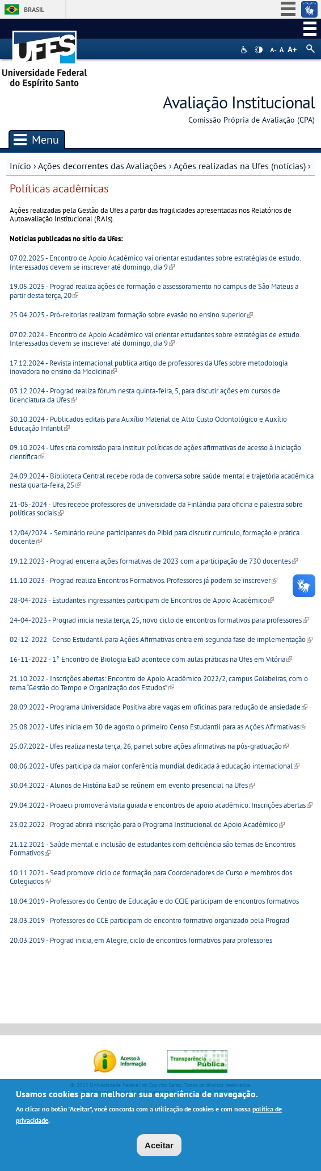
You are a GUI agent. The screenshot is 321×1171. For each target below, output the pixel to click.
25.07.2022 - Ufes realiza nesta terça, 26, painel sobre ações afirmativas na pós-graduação (149, 746)
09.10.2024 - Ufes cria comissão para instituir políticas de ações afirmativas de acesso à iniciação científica (155, 452)
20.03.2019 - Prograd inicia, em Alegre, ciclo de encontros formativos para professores (142, 940)
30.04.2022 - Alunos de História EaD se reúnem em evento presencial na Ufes (132, 785)
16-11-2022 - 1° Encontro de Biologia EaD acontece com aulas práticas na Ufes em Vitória (151, 659)
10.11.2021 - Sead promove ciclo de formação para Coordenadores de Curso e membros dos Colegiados (151, 877)
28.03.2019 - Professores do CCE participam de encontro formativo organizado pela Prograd (149, 920)
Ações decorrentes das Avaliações (102, 165)
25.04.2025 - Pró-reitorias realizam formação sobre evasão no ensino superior (131, 315)
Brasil (34, 9)
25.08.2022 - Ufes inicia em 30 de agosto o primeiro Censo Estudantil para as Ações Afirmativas (158, 727)
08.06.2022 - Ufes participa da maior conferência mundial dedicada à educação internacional (154, 766)
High (259, 50)
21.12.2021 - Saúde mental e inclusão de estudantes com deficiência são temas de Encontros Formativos (152, 849)
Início (20, 165)
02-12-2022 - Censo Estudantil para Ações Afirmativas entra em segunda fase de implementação (161, 639)
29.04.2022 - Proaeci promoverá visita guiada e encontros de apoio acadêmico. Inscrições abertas (161, 805)
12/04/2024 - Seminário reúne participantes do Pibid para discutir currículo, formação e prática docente (154, 537)
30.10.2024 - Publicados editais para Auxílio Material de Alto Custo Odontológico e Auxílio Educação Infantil (148, 423)
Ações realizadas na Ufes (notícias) (240, 165)
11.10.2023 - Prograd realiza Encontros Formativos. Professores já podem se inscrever (143, 580)
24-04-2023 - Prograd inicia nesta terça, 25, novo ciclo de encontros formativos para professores (159, 620)
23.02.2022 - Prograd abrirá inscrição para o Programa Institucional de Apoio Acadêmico (147, 824)
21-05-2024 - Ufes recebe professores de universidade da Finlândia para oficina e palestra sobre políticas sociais (156, 509)
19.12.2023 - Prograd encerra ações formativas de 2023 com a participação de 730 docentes (154, 561)
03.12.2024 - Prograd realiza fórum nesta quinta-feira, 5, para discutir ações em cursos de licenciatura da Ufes (145, 395)
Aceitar (159, 1145)
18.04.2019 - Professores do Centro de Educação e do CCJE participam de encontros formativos (154, 901)
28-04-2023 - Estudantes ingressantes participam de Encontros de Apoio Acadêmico (142, 600)
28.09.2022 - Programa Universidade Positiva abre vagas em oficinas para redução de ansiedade (158, 707)
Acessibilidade (245, 49)
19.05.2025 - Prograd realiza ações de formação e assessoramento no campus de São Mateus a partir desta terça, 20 (154, 291)
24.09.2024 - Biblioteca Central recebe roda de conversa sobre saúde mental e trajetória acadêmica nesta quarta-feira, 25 (162, 480)
